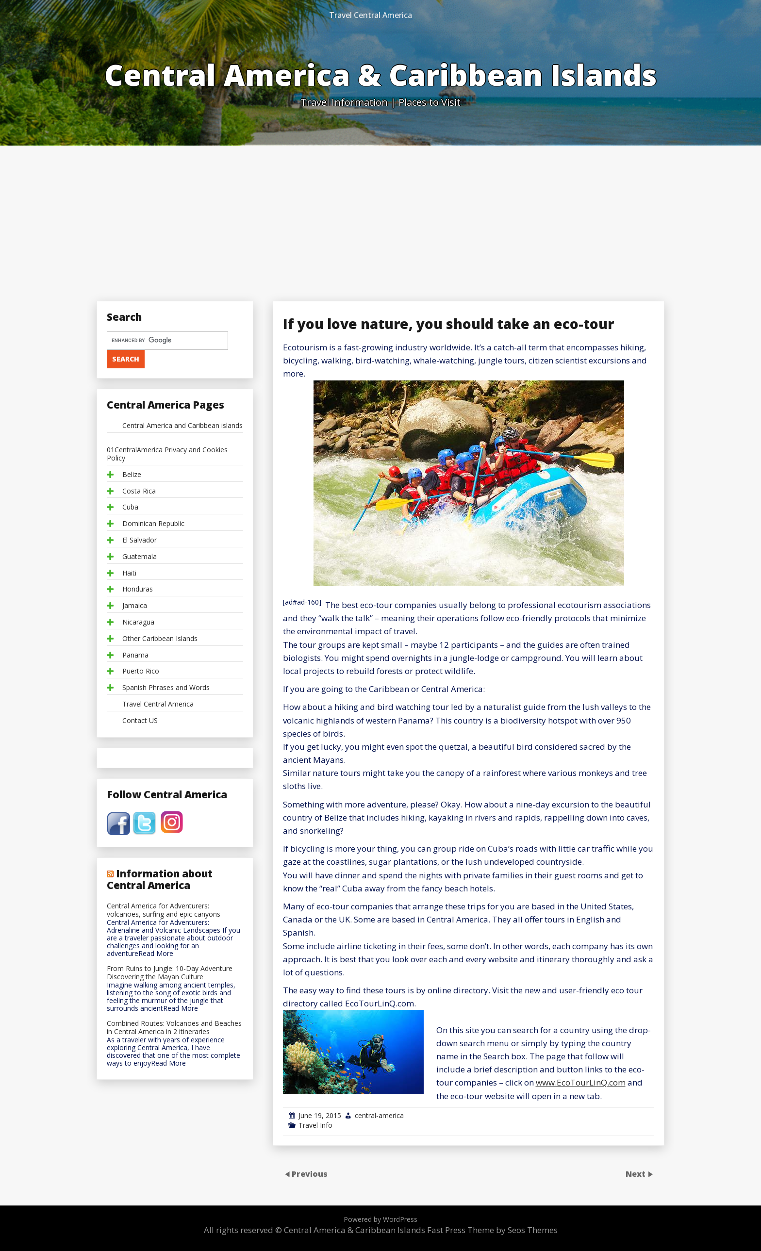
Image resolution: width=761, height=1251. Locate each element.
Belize (131, 475)
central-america (379, 1115)
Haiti (129, 573)
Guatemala (139, 557)
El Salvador (139, 540)
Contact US (140, 721)
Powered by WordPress (380, 1219)
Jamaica (134, 606)
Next (636, 1174)
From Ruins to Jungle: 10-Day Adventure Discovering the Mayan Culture (169, 973)
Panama (135, 655)
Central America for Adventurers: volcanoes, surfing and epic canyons (163, 910)
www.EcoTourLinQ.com (581, 1082)
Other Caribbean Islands (160, 639)
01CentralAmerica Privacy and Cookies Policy (167, 454)
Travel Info (315, 1125)
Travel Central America (370, 15)
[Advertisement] (380, 218)
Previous (310, 1174)
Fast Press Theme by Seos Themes (492, 1229)
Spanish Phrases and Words (166, 688)
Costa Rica (139, 491)
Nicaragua (138, 622)
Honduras (137, 589)
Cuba (130, 507)
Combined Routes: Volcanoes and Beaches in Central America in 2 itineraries (174, 1028)
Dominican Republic (153, 524)
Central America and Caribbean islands (182, 426)
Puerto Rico (140, 671)
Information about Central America (160, 879)
